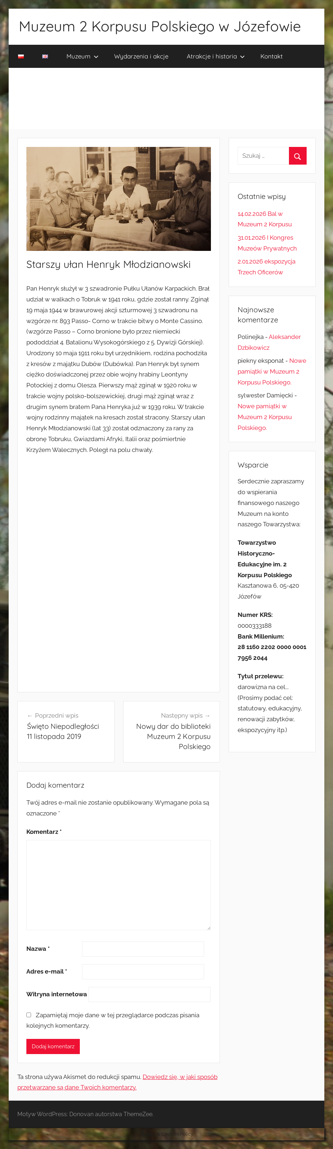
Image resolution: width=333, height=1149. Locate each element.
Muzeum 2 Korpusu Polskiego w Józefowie (160, 26)
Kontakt (271, 56)
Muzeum (82, 56)
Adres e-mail (46, 971)
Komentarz (44, 831)
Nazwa (38, 948)
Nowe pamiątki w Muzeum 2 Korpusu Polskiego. (272, 371)
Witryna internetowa (56, 994)
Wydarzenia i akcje (141, 56)
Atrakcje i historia (216, 56)
